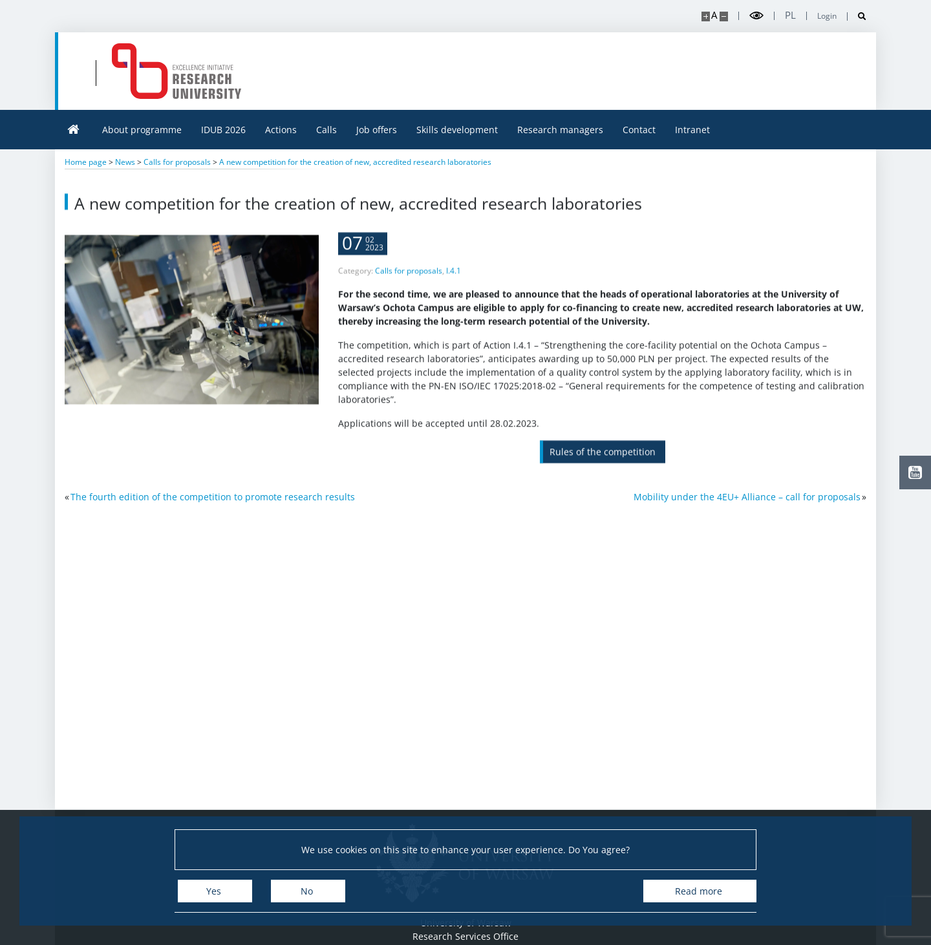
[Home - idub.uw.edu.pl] (176, 71)
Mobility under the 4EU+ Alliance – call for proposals (747, 497)
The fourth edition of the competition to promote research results (212, 497)
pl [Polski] (790, 15)
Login (827, 16)
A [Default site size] (714, 15)
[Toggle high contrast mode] (756, 16)
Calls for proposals (408, 280)
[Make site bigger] (705, 16)
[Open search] (857, 16)
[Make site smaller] (724, 16)
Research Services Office (465, 936)
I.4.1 (453, 280)
